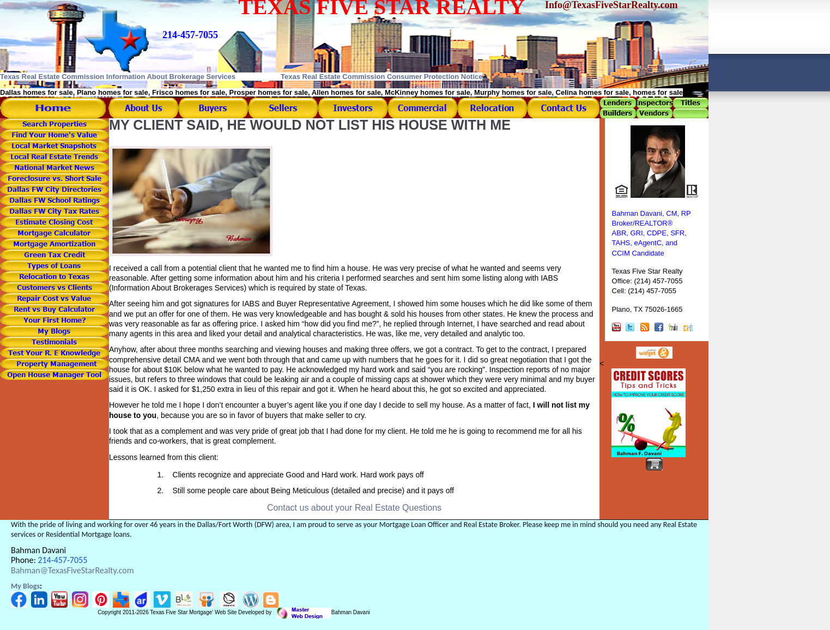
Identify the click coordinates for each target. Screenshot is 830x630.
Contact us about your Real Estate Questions (354, 507)
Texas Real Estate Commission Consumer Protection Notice (381, 76)
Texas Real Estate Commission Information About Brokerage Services (117, 76)
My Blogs (25, 586)
